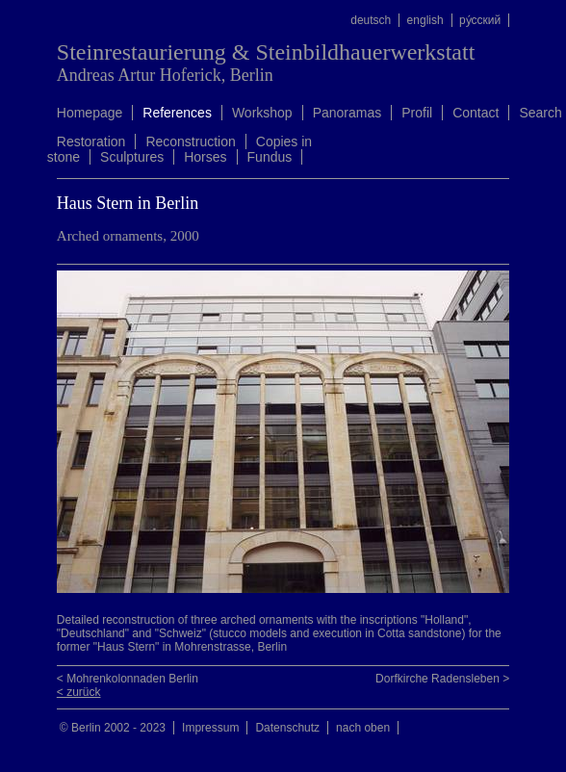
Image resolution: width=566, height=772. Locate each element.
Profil (416, 112)
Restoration (91, 141)
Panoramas (347, 112)
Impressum (210, 727)
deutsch (370, 20)
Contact (475, 112)
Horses (205, 157)
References (177, 112)
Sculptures (132, 157)
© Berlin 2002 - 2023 (113, 727)
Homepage (90, 112)
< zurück (79, 692)
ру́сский (480, 20)
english (425, 20)
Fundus (270, 157)
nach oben (363, 727)
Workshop (262, 112)
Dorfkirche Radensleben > (442, 678)
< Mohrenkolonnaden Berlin (127, 678)
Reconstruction (190, 141)
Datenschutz (287, 727)
